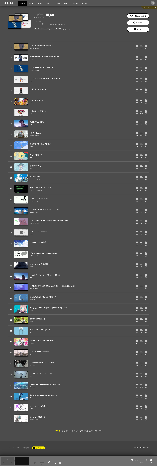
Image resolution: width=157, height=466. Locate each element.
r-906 (31, 408)
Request (75, 3)
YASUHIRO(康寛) (34, 70)
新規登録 (153, 7)
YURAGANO (33, 299)
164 (31, 354)
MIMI (31, 124)
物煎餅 (31, 266)
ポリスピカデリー (34, 419)
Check (58, 3)
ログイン (146, 7)
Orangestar (33, 387)
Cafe (40, 3)
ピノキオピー (33, 343)
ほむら (37, 21)
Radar (31, 3)
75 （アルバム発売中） (36, 179)
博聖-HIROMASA (34, 48)
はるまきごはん (34, 212)
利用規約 (26, 448)
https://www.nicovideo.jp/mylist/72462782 (48, 29)
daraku (31, 277)
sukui (31, 146)
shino (31, 234)
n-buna (31, 157)
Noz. (31, 81)
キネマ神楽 (33, 365)
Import (84, 3)
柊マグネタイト (34, 59)
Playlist (22, 3)
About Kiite (11, 448)
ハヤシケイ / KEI (34, 201)
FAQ (18, 448)
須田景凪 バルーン (34, 135)
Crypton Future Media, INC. (141, 447)
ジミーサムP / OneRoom (36, 190)
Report (66, 3)
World (49, 3)
